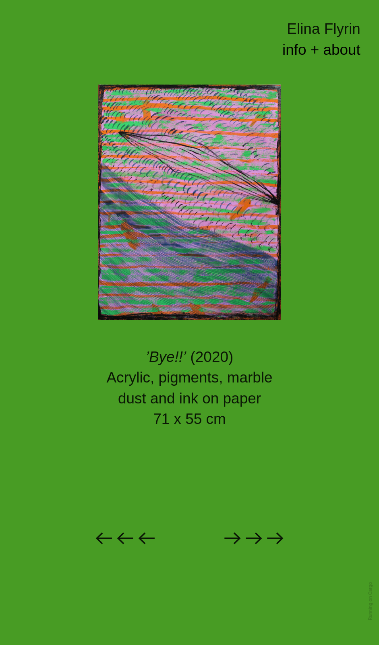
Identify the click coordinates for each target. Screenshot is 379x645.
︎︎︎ (254, 538)
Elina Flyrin (323, 29)
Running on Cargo (370, 601)
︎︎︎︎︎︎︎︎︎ (125, 538)
